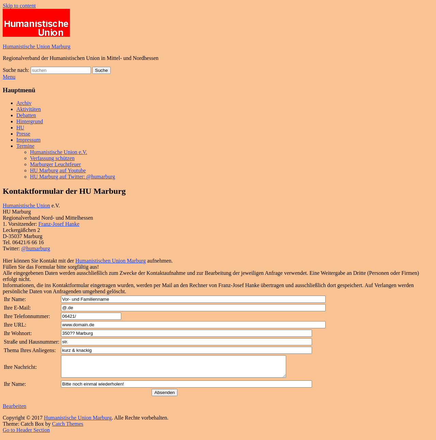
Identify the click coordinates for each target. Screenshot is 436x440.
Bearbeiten (14, 410)
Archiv (23, 103)
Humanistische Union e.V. (58, 152)
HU (20, 127)
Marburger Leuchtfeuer (55, 164)
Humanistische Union (26, 205)
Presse (23, 134)
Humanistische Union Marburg (37, 46)
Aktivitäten (28, 109)
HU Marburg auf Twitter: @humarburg (72, 176)
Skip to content (19, 6)
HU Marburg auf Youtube (58, 170)
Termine (25, 146)
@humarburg (35, 248)
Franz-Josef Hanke (58, 224)
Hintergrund (29, 121)
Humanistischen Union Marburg (110, 261)
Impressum (28, 140)
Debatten (26, 115)
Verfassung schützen (52, 158)
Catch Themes (67, 428)
